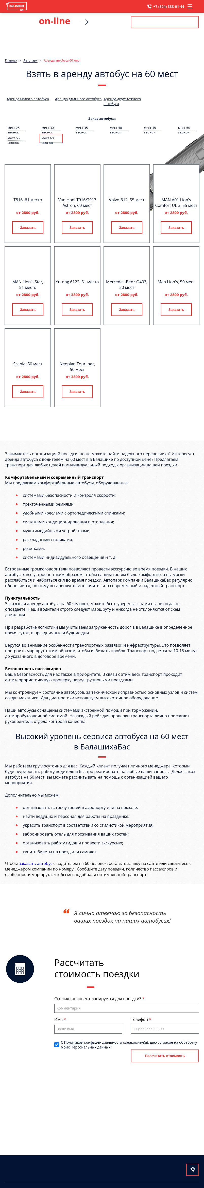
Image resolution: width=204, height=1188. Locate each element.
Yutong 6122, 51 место (77, 282)
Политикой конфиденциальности (93, 1042)
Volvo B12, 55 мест (126, 200)
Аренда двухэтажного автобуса (122, 101)
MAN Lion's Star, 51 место (27, 284)
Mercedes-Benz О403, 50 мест (126, 284)
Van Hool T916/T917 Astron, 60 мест (77, 202)
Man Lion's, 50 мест (176, 282)
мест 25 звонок (14, 127)
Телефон (140, 1019)
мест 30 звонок (48, 127)
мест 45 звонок (150, 127)
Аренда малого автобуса (28, 98)
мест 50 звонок (184, 127)
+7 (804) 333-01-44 (168, 6)
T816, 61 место (27, 200)
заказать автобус (35, 863)
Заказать (28, 228)
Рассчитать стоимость (164, 21)
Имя (59, 1019)
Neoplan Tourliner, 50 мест (77, 366)
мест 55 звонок (14, 138)
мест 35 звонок (82, 127)
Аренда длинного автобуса (78, 98)
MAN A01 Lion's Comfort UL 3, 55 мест (176, 202)
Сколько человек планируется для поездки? (98, 998)
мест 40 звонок (116, 127)
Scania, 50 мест (27, 364)
